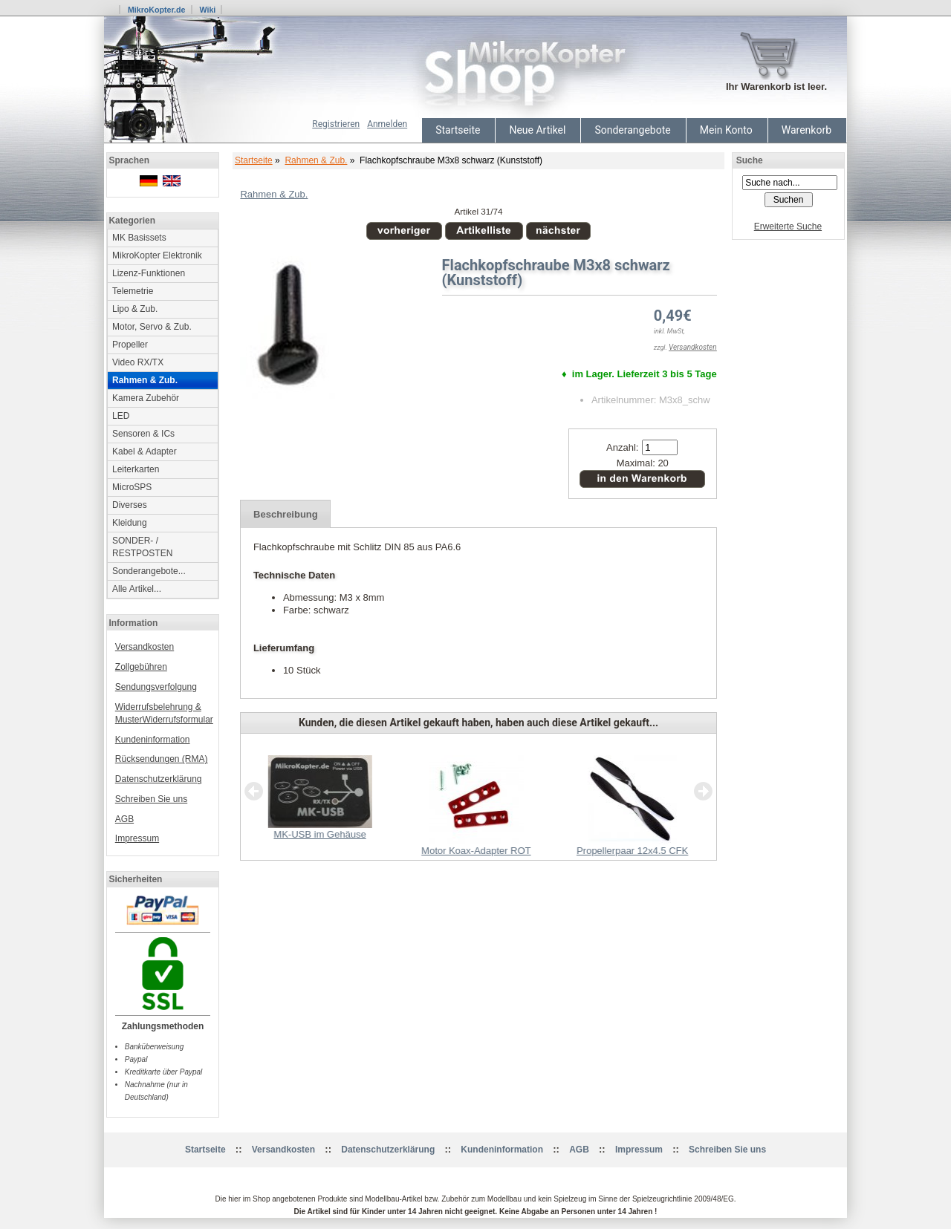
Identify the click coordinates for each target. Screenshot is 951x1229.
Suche (749, 160)
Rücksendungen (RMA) (161, 759)
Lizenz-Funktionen (148, 273)
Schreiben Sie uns (151, 799)
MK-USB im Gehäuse (319, 834)
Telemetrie (132, 291)
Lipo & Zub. (135, 309)
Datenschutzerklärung (158, 779)
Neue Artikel (537, 130)
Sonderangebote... (149, 571)
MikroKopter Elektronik (157, 255)
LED (120, 416)
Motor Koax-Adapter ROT (475, 850)
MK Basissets (139, 237)
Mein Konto (726, 130)
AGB (124, 819)
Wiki (207, 9)
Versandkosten (144, 647)
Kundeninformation (152, 739)
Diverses (129, 505)
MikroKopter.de (157, 9)
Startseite (457, 130)
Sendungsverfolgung (156, 687)
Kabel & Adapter (144, 451)
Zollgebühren (141, 667)
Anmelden (387, 124)
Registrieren (336, 124)
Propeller (130, 344)
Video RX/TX (137, 362)
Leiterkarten (135, 469)
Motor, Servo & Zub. (152, 327)
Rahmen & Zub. (316, 160)
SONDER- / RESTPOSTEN (142, 546)
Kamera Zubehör (145, 398)
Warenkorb (806, 130)
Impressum (137, 838)
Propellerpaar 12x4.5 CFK (632, 850)
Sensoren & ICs (143, 433)
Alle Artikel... (136, 589)
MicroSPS (132, 487)
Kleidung (129, 523)
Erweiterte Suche (788, 226)
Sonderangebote (632, 130)
